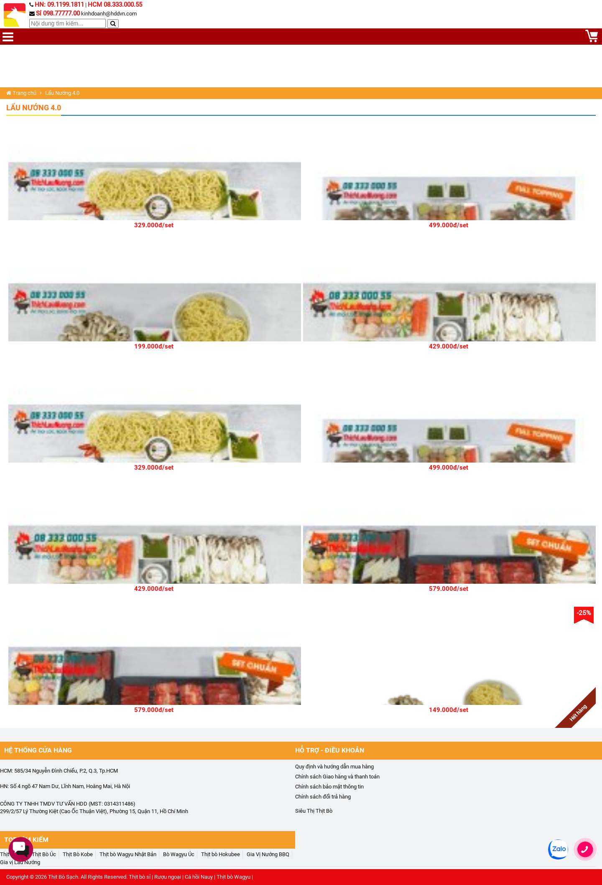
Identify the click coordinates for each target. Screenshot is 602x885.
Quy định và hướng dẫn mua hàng (334, 766)
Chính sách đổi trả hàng (323, 796)
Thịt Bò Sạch (63, 877)
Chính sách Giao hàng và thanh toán (337, 776)
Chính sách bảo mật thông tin (329, 786)
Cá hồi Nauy (199, 877)
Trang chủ (21, 93)
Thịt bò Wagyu (233, 877)
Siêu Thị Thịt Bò (313, 811)
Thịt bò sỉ (139, 877)
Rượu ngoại (167, 877)
